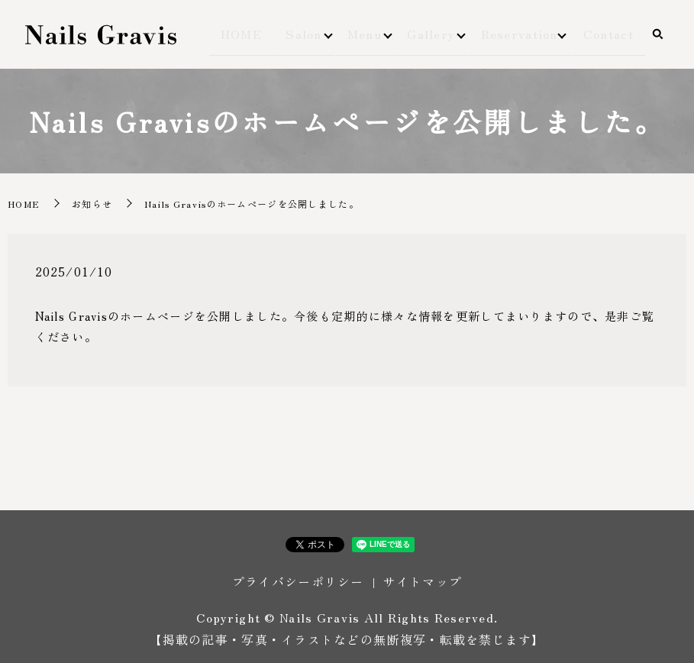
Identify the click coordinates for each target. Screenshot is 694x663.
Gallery (436, 35)
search (657, 35)
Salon (309, 35)
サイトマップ (422, 581)
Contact (614, 35)
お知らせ (92, 203)
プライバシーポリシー (298, 581)
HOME (257, 35)
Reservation (524, 35)
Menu (370, 35)
